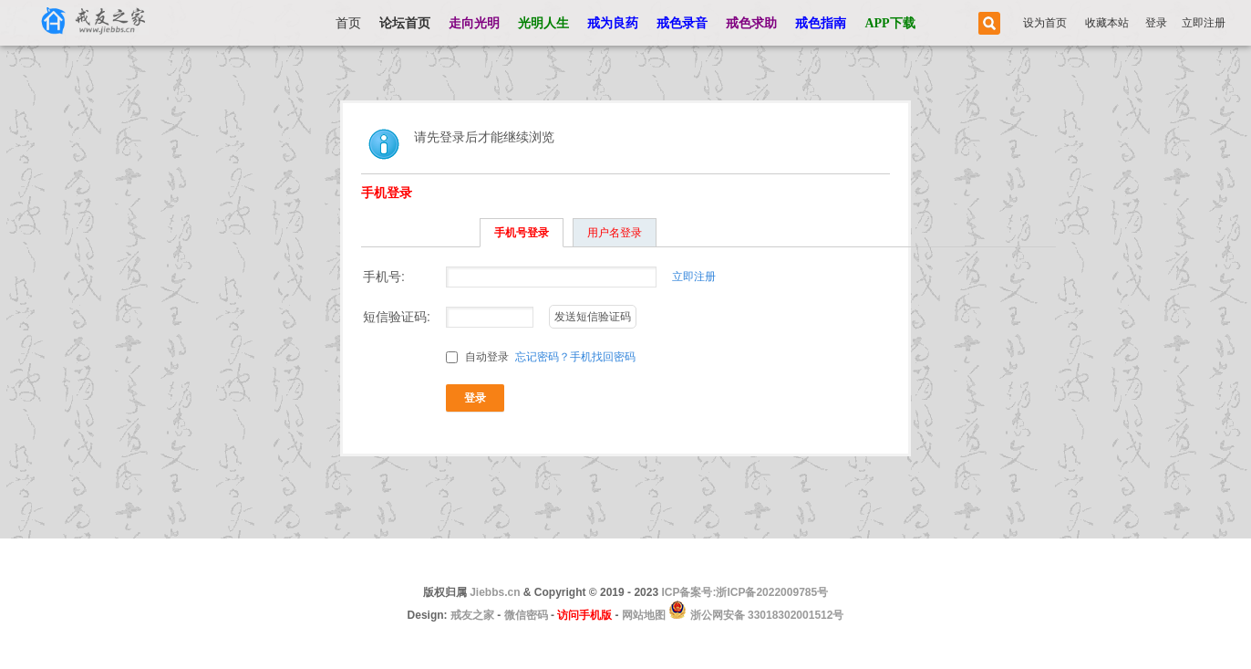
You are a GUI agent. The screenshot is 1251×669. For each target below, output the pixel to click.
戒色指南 (820, 23)
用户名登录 (614, 232)
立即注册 (1203, 22)
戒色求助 (751, 23)
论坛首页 (404, 23)
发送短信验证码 (592, 316)
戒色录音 (682, 23)
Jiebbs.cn (495, 592)
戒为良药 (612, 23)
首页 (348, 23)
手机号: (384, 276)
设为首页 (1045, 22)
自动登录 (477, 356)
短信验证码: (396, 316)
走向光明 (474, 23)
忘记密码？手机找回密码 (575, 356)
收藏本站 (1107, 22)
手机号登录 (521, 232)
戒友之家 (472, 615)
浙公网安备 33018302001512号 (765, 615)
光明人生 (543, 23)
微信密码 (526, 615)
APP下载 (889, 23)
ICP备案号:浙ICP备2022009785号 (744, 592)
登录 (1156, 22)
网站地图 (644, 615)
